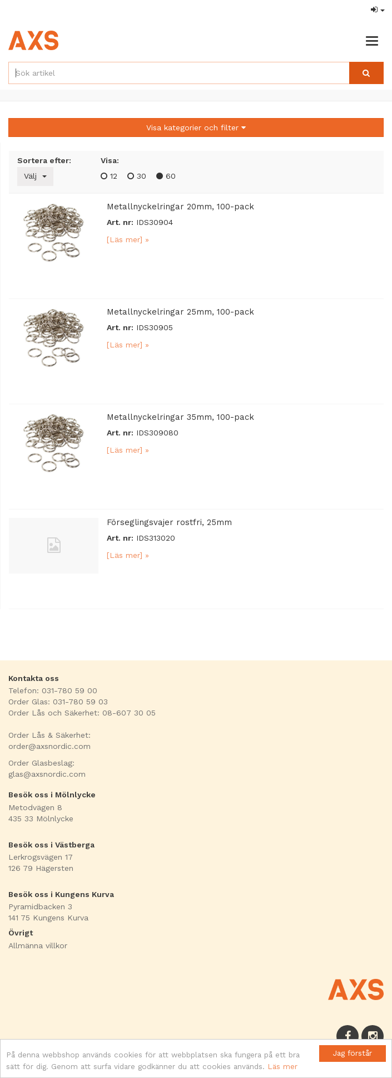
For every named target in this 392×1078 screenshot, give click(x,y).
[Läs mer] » (128, 239)
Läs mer (282, 1066)
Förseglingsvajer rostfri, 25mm (169, 522)
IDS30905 (154, 327)
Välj (35, 175)
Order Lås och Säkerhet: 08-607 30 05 (82, 712)
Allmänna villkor (37, 945)
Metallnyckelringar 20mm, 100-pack (180, 207)
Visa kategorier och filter (196, 127)
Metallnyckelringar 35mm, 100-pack (180, 417)
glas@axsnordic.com (47, 774)
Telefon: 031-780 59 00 (52, 690)
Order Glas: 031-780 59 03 (58, 701)
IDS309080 (157, 432)
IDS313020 (155, 537)
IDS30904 (154, 222)
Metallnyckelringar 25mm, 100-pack (180, 312)
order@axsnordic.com (49, 746)
